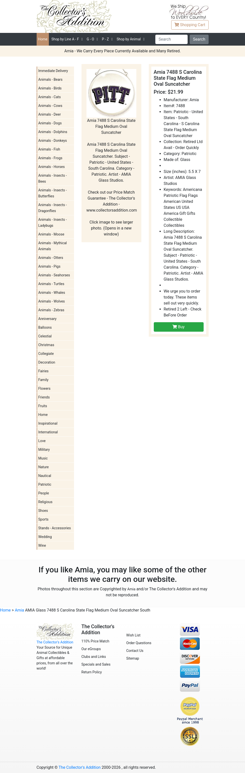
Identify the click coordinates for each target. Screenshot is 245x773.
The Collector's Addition (55, 642)
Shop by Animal (129, 39)
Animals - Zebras (51, 310)
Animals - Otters (50, 258)
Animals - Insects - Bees (52, 178)
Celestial (45, 336)
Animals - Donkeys (52, 141)
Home (43, 39)
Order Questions (139, 643)
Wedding (45, 537)
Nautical (44, 476)
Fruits (42, 406)
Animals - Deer (49, 114)
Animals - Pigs (49, 266)
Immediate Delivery (53, 71)
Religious (45, 502)
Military (44, 450)
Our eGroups (91, 649)
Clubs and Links (94, 657)
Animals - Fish (49, 149)
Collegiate (46, 354)
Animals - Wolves (51, 301)
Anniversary (47, 319)
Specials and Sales (96, 664)
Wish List (133, 635)
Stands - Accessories (54, 528)
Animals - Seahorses (54, 275)
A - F (65, 39)
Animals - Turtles (51, 284)
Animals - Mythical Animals (52, 246)
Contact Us (135, 651)
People (43, 493)
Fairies (43, 371)
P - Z (105, 39)
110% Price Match (95, 641)
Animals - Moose (51, 234)
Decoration (46, 362)
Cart (189, 24)
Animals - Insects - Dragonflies (52, 208)
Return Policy (92, 672)
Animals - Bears (50, 79)
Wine (42, 545)
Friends (44, 397)
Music (43, 458)
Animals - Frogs (50, 158)
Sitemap (132, 658)
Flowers (44, 388)
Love (42, 441)
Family (43, 380)
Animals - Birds (50, 88)
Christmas (46, 345)
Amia (131, 589)
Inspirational (48, 423)
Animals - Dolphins (52, 132)
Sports (43, 519)
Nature (43, 467)
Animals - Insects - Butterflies (52, 193)
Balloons (45, 327)
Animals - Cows (50, 106)
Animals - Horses (51, 167)
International (48, 432)
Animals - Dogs (50, 123)
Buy (178, 326)
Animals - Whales (51, 293)
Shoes (43, 511)
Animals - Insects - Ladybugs (52, 223)
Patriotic (44, 484)
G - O (90, 39)
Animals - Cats (49, 97)
